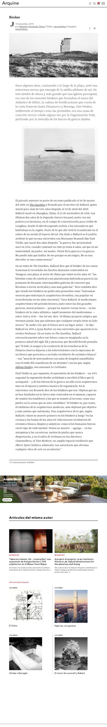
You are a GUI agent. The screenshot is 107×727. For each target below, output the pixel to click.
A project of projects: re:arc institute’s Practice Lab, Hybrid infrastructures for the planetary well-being (74, 561)
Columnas (13, 588)
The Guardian (37, 205)
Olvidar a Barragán (18, 673)
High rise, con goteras (65, 626)
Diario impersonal (19, 462)
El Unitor (13, 626)
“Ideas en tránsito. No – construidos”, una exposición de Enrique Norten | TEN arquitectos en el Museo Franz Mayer (30, 561)
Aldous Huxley (24, 367)
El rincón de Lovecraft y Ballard (70, 673)
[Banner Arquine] (53, 502)
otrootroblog (60, 26)
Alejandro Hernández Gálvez (32, 26)
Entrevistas (14, 555)
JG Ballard (30, 462)
